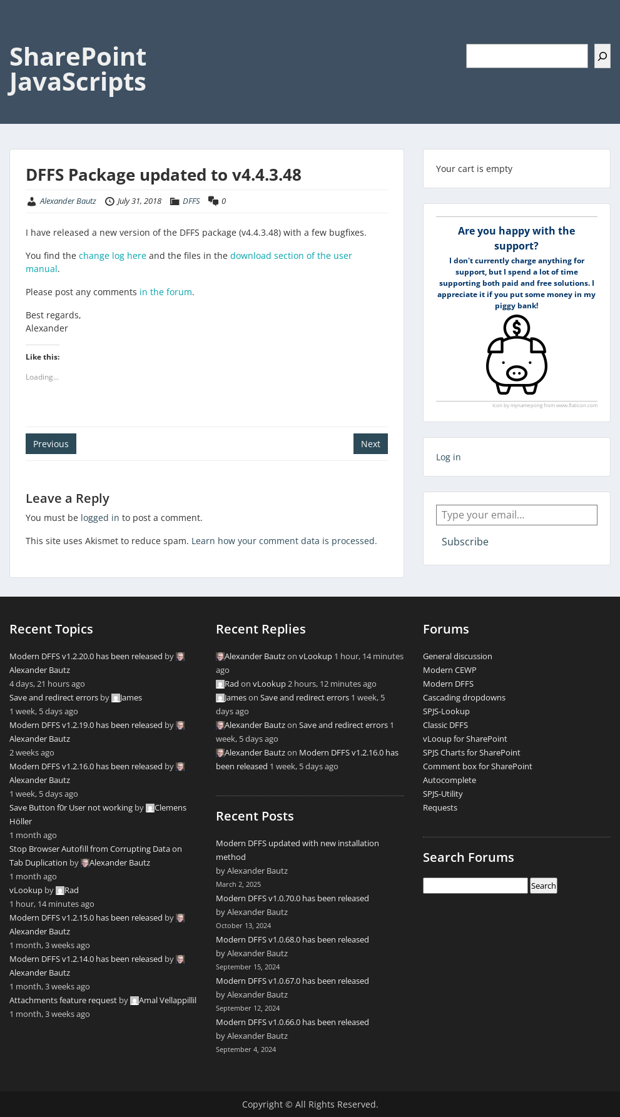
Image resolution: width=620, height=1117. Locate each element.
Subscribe (465, 541)
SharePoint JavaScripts (77, 68)
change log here (112, 255)
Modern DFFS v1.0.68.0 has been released (292, 939)
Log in (448, 457)
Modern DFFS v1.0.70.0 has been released (292, 898)
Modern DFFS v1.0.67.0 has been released (292, 980)
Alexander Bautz (68, 200)
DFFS (191, 200)
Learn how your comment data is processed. (284, 541)
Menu (22, 35)
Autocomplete (449, 780)
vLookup (26, 890)
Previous (51, 444)
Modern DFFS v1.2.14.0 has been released (86, 958)
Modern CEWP (450, 669)
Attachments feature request (63, 1000)
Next (370, 444)
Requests (440, 807)
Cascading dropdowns (464, 697)
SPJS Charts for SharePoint (472, 752)
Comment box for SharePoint (477, 766)
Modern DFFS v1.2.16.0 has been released (86, 766)
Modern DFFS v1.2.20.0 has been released (86, 656)
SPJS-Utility (443, 793)
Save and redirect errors (53, 697)
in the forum (166, 292)
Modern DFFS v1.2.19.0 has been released (86, 724)
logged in (100, 517)
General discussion (457, 656)
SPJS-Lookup (446, 711)
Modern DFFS (448, 683)
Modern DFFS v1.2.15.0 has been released (86, 917)
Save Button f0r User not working (71, 807)
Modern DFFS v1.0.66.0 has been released (292, 1022)
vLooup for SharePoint (465, 738)
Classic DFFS (445, 724)
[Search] (602, 56)
